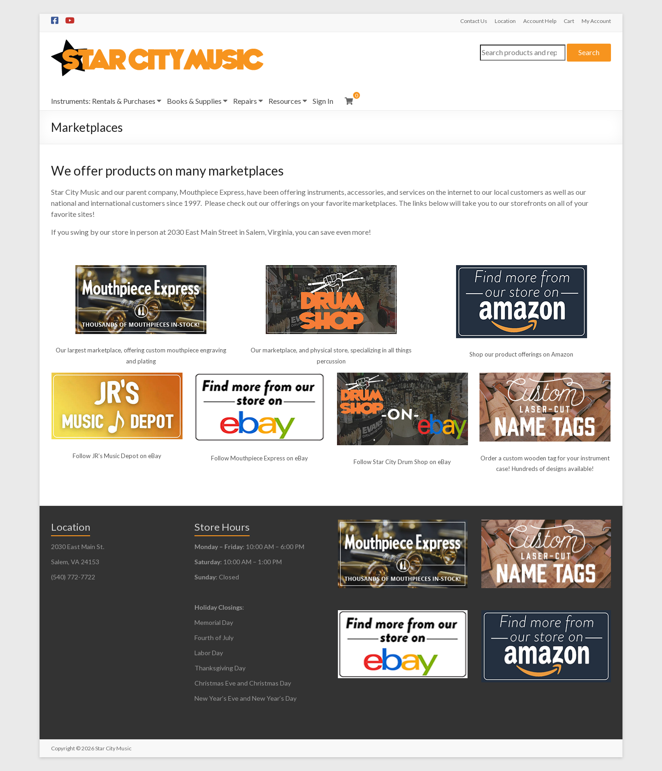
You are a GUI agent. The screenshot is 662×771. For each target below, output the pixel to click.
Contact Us (473, 20)
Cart (569, 20)
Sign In (323, 100)
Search (588, 52)
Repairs (245, 100)
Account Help (539, 20)
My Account (596, 20)
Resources (284, 100)
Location (505, 20)
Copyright (63, 748)
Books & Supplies (194, 100)
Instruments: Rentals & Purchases (103, 100)
